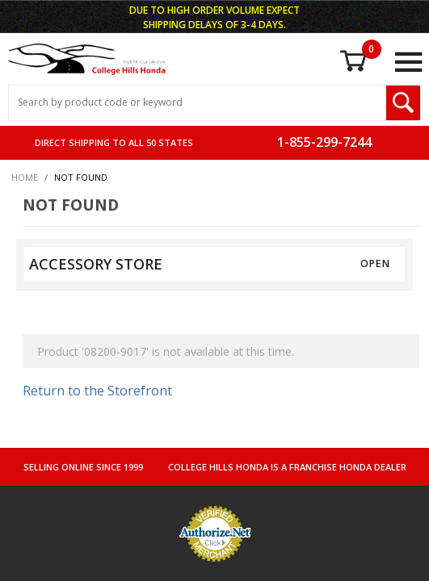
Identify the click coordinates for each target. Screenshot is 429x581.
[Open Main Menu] (408, 62)
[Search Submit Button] (403, 103)
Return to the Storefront (97, 390)
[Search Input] (197, 103)
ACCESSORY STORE (95, 264)
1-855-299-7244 (324, 142)
